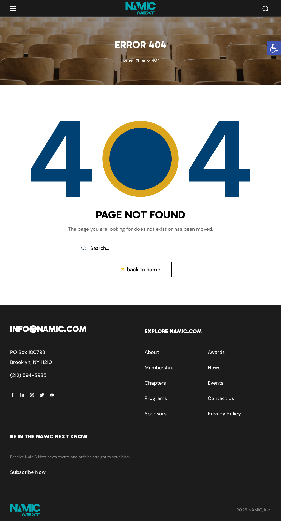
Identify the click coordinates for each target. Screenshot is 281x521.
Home (126, 60)
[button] (274, 48)
